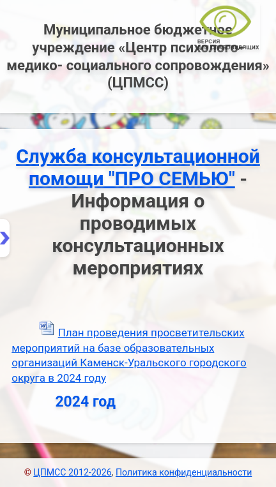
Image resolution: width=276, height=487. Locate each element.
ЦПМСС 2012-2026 (72, 472)
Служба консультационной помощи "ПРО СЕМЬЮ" (138, 167)
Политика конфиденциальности (184, 472)
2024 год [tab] (67, 401)
